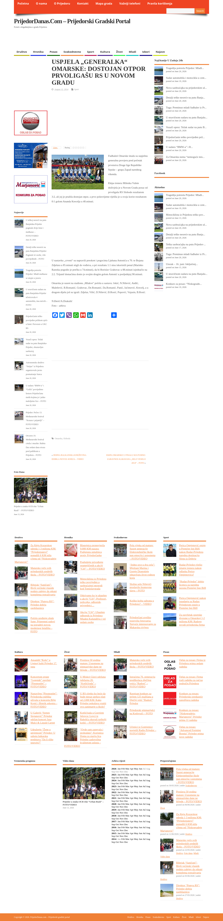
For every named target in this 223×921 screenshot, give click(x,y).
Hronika (38, 51)
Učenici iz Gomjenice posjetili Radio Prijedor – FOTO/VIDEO (143, 730)
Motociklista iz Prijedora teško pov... (185, 214)
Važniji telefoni (129, 3)
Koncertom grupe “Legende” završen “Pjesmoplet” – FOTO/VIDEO (40, 681)
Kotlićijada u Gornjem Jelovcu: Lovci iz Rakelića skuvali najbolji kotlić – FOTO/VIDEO (93, 717)
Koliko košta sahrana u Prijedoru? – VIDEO (142, 602)
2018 (114, 815)
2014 (114, 839)
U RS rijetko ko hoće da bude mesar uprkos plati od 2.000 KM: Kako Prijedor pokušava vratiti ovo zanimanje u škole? (93, 700)
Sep (113, 777)
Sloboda (66, 438)
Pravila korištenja (159, 3)
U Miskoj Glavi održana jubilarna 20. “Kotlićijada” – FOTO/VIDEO (93, 681)
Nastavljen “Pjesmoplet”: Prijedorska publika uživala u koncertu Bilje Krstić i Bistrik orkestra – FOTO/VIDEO (43, 700)
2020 (114, 804)
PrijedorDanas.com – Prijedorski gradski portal (72, 21)
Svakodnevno (72, 51)
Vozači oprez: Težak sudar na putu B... (186, 127)
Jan (119, 768)
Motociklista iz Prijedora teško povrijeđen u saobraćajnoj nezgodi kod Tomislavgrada (93, 583)
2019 (114, 809)
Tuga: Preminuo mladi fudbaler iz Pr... (186, 107)
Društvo (22, 51)
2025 (114, 774)
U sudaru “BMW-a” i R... (179, 146)
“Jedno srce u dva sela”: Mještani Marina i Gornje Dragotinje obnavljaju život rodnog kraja (142, 571)
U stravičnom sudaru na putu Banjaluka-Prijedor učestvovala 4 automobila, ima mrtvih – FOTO (36, 297)
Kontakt (83, 3)
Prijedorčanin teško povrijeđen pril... (185, 137)
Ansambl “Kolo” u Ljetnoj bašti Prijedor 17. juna (43, 663)
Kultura (105, 51)
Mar (127, 768)
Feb (123, 768)
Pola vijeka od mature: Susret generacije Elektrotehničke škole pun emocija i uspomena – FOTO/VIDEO (142, 552)
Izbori (145, 51)
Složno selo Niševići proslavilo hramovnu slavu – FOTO (141, 587)
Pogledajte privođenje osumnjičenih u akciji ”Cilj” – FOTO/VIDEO (92, 565)
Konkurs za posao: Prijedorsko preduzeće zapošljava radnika (191, 697)
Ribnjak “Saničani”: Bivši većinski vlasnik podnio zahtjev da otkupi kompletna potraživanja (43, 589)
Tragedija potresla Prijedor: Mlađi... (185, 68)
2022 (114, 792)
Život (119, 51)
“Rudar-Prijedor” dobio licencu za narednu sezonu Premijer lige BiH (192, 585)
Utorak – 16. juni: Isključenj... (182, 264)
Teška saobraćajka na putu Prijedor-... (186, 244)
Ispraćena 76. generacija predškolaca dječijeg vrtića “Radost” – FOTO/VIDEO (142, 681)
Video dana (165, 856)
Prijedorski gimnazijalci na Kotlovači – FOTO (142, 712)
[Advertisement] (141, 39)
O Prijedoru (62, 3)
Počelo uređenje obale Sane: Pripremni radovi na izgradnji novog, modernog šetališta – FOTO (42, 625)
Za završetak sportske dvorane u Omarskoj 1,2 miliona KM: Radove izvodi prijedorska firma (192, 619)
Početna (23, 3)
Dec (126, 777)
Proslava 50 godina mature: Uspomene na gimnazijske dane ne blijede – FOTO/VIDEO (93, 664)
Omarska (58, 438)
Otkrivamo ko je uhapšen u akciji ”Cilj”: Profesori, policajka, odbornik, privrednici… (93, 600)
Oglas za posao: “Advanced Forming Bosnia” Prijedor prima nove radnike (191, 731)
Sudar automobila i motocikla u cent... (186, 77)
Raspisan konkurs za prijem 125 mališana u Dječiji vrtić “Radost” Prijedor (141, 698)
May (136, 768)
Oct (117, 777)
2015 (114, 833)
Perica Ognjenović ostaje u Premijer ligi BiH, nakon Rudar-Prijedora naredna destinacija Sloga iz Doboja (192, 552)
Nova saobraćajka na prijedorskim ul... (186, 87)
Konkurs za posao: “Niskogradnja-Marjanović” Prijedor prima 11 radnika (190, 715)
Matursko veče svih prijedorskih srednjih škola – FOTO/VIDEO (42, 571)
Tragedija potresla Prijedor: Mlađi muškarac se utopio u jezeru (36, 274)
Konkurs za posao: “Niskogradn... (184, 283)
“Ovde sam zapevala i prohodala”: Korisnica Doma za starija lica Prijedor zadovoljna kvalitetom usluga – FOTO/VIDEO (83, 737)
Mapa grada (104, 3)
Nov (122, 777)
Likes (55, 147)
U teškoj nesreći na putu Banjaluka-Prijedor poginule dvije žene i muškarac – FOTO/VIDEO (36, 228)
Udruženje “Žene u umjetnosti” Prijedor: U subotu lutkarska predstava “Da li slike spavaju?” (42, 736)
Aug (148, 774)
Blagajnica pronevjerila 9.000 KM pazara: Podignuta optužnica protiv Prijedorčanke (92, 550)
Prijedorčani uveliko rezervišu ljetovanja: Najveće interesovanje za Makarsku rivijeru (143, 622)
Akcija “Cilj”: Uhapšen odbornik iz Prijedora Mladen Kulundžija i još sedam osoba (93, 617)
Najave (160, 51)
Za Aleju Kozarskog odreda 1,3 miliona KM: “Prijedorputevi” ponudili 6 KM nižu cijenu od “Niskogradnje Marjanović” (35, 553)
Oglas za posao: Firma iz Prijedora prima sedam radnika (192, 663)
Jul (144, 774)
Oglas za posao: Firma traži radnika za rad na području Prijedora (191, 680)
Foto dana (188, 853)
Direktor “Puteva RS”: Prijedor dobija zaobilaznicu (42, 604)
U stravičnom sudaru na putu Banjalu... (186, 117)
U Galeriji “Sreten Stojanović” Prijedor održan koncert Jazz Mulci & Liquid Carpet (42, 717)
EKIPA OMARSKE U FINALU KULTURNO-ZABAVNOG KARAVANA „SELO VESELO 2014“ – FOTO (126, 459)
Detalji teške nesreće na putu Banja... (185, 97)
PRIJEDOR (35, 780)
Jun (140, 768)
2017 (114, 821)
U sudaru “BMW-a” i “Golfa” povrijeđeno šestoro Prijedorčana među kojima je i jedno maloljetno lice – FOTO (36, 393)
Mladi (132, 51)
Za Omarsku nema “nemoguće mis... (185, 156)
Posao (53, 51)
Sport (90, 51)
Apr (131, 768)
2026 (114, 768)
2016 (114, 827)
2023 (114, 786)
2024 (114, 780)
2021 (114, 798)
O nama (41, 3)
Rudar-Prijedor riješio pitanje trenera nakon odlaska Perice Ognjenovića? (190, 569)
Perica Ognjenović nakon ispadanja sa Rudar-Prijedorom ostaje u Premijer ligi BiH (192, 602)
